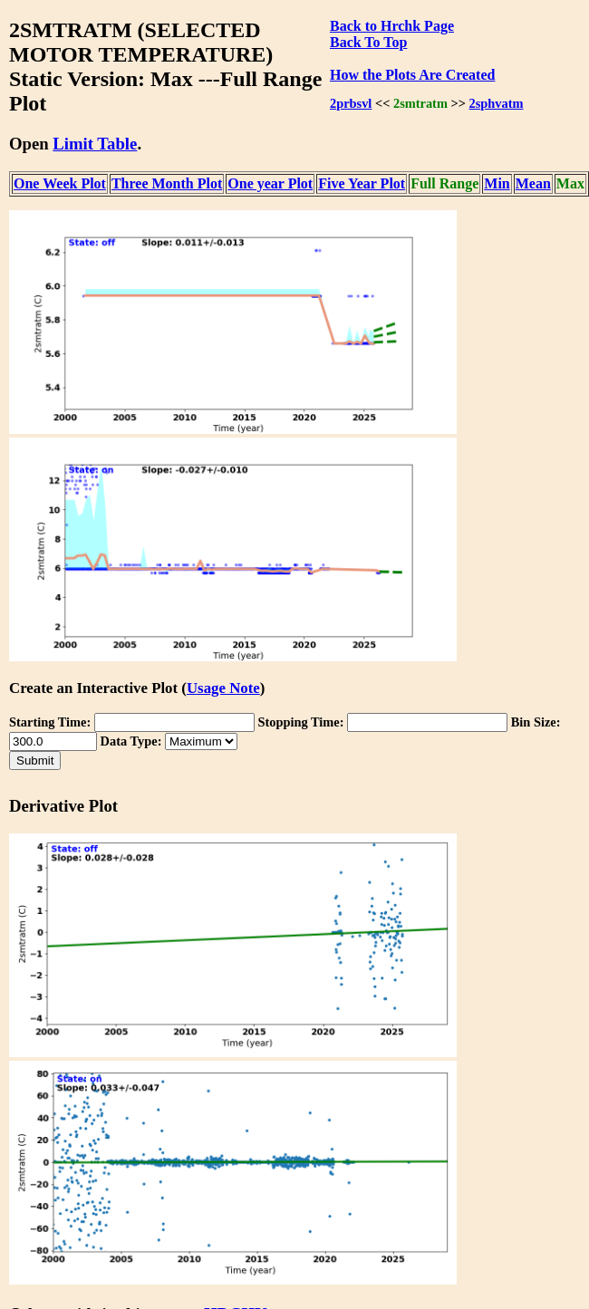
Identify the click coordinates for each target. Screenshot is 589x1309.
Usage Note (223, 688)
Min (496, 183)
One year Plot (270, 183)
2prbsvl (351, 103)
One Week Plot (60, 183)
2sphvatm (496, 103)
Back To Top (368, 42)
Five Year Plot (361, 183)
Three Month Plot (166, 183)
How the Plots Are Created (412, 74)
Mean (533, 183)
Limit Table (95, 143)
